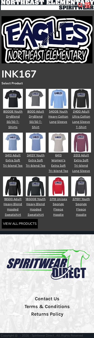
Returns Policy (47, 314)
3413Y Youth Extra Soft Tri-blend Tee (35, 160)
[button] (80, 5)
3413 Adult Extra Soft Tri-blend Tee (13, 160)
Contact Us (47, 299)
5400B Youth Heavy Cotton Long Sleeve (58, 116)
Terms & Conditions (47, 306)
